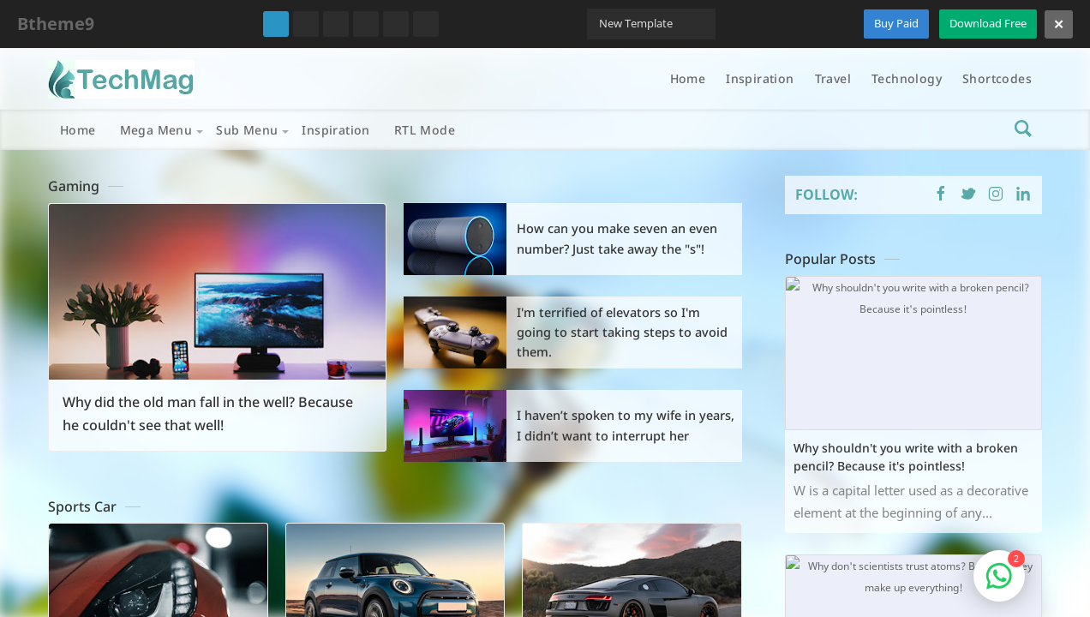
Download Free (988, 23)
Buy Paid (896, 23)
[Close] (1058, 25)
